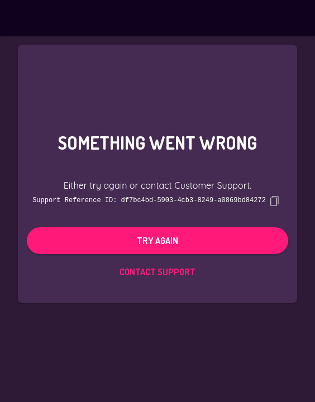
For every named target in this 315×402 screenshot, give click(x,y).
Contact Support (157, 271)
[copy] (274, 200)
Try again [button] (157, 240)
